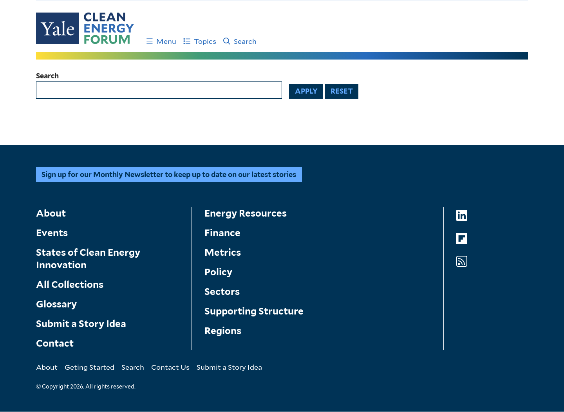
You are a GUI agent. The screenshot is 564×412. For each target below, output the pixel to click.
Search (240, 41)
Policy (218, 272)
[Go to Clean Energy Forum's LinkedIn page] (461, 215)
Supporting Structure (254, 311)
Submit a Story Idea (81, 323)
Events (52, 233)
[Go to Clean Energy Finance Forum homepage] (85, 28)
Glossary (56, 304)
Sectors (222, 291)
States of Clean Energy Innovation (88, 259)
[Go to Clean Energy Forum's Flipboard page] (461, 238)
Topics (199, 41)
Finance (222, 233)
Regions (222, 330)
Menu (161, 41)
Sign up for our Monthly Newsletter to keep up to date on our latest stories (169, 174)
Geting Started (89, 367)
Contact (55, 343)
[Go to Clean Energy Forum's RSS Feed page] (461, 261)
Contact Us (170, 367)
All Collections (69, 284)
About (51, 213)
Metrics (222, 252)
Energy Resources (245, 213)
